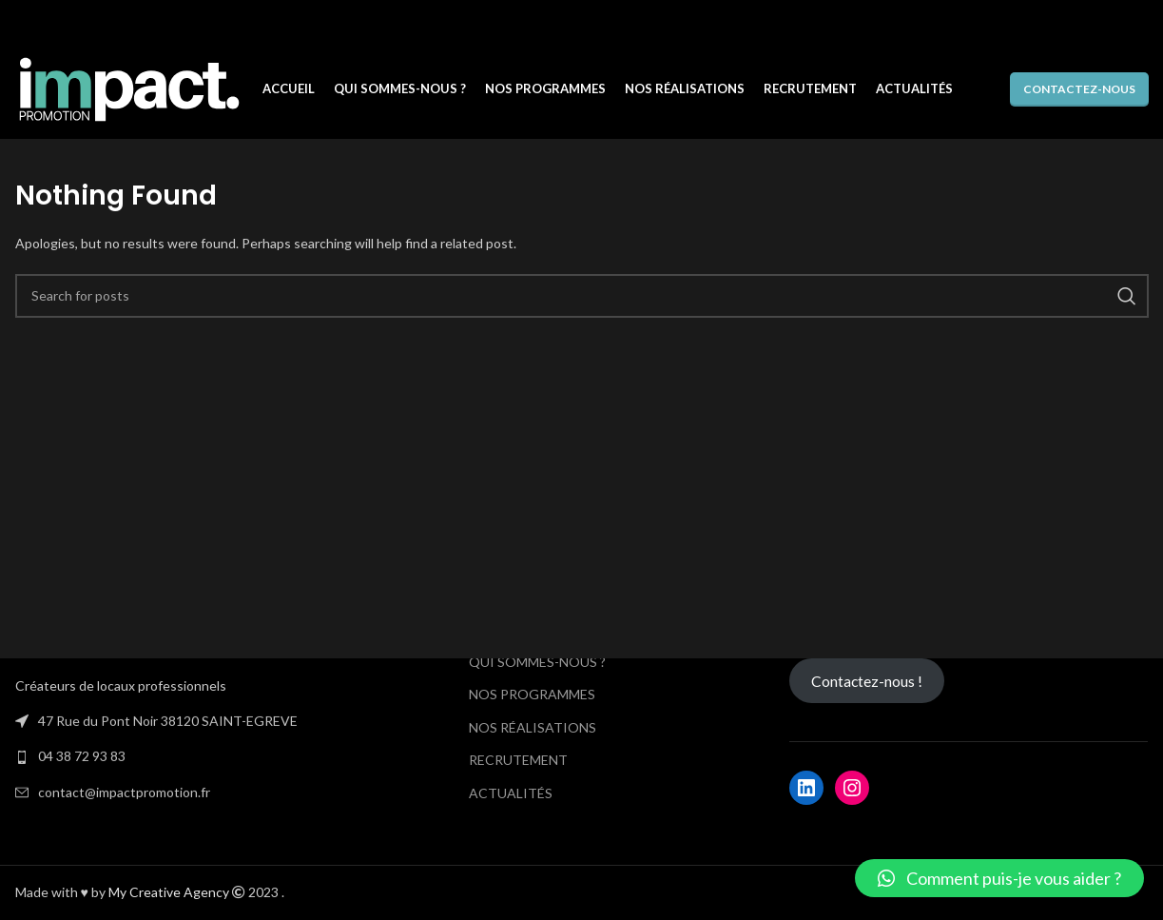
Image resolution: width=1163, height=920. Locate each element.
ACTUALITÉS (510, 793)
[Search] (582, 296)
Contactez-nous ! (866, 681)
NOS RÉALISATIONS (532, 727)
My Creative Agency (168, 892)
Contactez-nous (1079, 89)
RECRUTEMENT (518, 760)
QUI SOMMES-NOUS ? (537, 662)
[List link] (194, 748)
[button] (999, 878)
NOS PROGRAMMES (532, 694)
